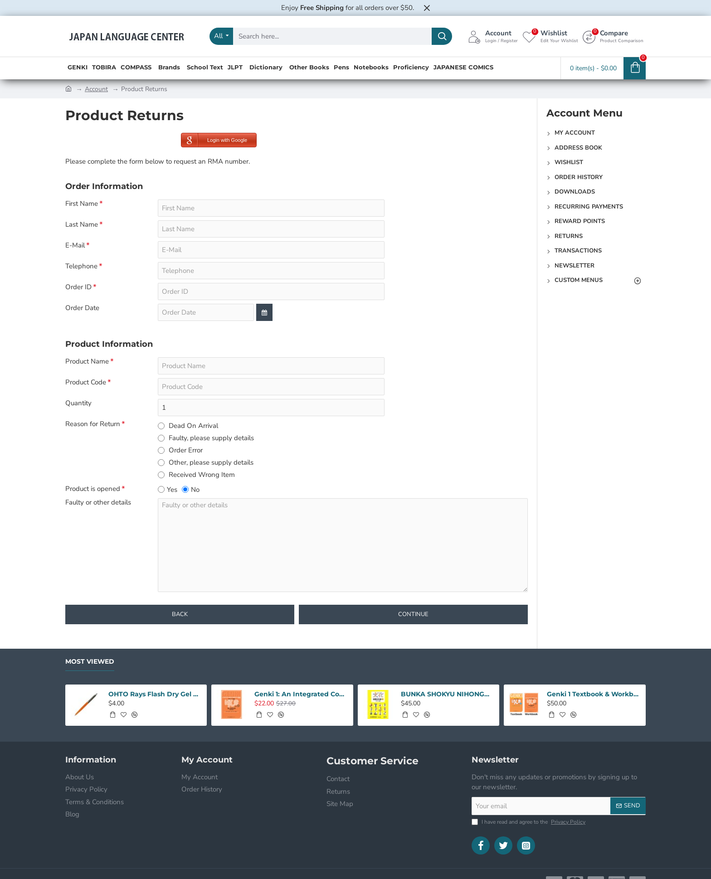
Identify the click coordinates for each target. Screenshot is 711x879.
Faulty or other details (98, 502)
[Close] (426, 7)
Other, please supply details (205, 462)
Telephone (81, 266)
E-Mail (75, 245)
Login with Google (214, 140)
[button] (112, 714)
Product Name (87, 361)
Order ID (78, 287)
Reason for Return (92, 424)
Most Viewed (89, 661)
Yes (167, 489)
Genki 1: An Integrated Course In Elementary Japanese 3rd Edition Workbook (301, 694)
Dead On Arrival (188, 425)
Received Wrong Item (196, 474)
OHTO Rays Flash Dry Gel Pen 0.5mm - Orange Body (155, 694)
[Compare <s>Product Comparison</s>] (613, 36)
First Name (81, 203)
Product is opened (92, 489)
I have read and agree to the (529, 822)
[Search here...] (442, 36)
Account (96, 89)
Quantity (78, 403)
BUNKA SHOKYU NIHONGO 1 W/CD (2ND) (447, 694)
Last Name (81, 224)
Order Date (82, 308)
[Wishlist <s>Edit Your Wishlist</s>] (550, 36)
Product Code (85, 382)
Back (180, 614)
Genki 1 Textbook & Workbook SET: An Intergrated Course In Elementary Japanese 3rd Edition (593, 694)
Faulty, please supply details (206, 437)
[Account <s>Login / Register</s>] (493, 36)
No (191, 489)
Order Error (180, 450)
